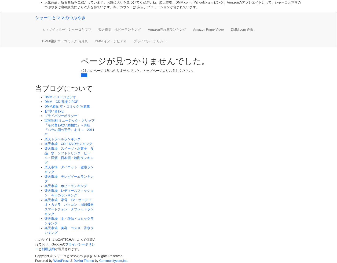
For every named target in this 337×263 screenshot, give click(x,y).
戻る (84, 75)
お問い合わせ (54, 111)
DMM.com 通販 (242, 29)
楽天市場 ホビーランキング (119, 29)
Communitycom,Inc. (113, 261)
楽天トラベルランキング (62, 139)
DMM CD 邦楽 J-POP (61, 102)
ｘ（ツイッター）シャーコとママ (66, 29)
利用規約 (48, 249)
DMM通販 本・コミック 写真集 (65, 41)
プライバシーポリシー (150, 41)
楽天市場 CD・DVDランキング (68, 144)
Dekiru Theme (83, 261)
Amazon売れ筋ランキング (167, 29)
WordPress (61, 261)
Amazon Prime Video (208, 29)
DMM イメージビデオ (110, 41)
